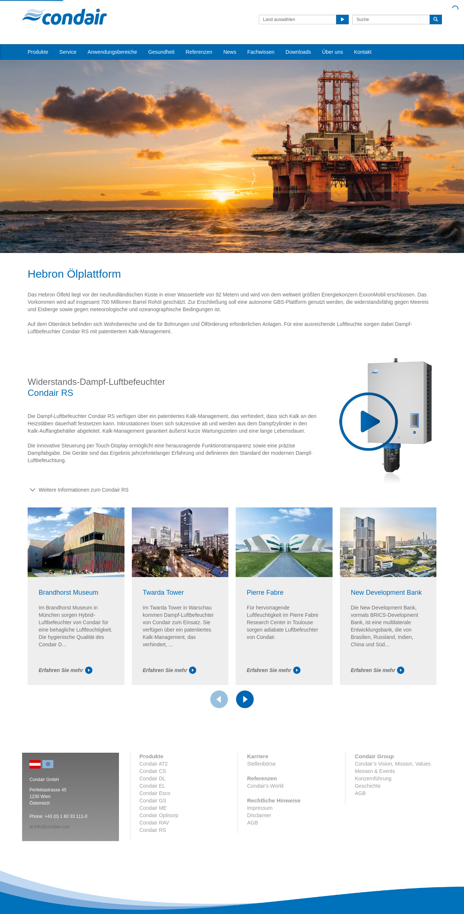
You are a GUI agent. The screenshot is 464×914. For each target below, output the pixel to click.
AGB (252, 823)
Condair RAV (154, 823)
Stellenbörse (261, 764)
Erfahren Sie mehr (65, 670)
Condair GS (153, 801)
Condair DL (153, 778)
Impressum (260, 808)
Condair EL (152, 786)
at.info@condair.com (49, 826)
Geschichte (367, 786)
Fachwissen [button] (260, 52)
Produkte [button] (38, 52)
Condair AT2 (154, 764)
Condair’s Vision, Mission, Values (392, 764)
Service (68, 52)
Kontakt (362, 52)
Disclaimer (259, 815)
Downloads (298, 52)
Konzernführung (373, 778)
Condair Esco (155, 793)
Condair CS (153, 771)
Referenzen (199, 52)
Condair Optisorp (159, 815)
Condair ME (153, 808)
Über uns (332, 52)
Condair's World (265, 786)
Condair (64, 16)
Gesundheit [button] (161, 52)
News (229, 52)
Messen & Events (375, 771)
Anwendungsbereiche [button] (112, 52)
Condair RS (153, 830)
